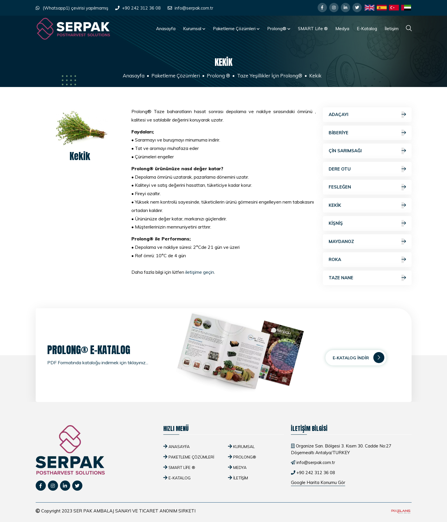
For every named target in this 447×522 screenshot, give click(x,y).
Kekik (367, 205)
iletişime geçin (199, 272)
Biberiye (367, 133)
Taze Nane (367, 278)
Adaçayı (367, 114)
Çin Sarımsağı (367, 151)
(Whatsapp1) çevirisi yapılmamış (75, 8)
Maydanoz (367, 241)
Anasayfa (165, 28)
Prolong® (278, 28)
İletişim (392, 28)
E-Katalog (367, 28)
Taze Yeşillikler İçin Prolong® (269, 75)
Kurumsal (194, 28)
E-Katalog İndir (358, 357)
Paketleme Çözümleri (236, 28)
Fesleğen (367, 187)
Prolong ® (218, 75)
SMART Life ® (313, 28)
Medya (342, 28)
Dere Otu (367, 169)
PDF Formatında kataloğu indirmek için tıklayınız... (97, 362)
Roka (367, 259)
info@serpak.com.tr (194, 8)
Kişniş (367, 223)
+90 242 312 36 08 (141, 8)
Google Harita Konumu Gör (318, 482)
